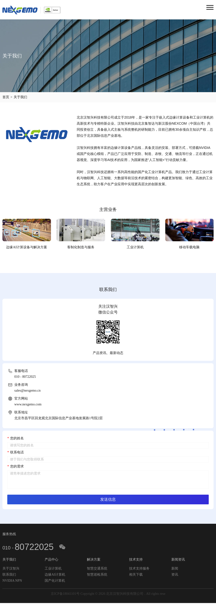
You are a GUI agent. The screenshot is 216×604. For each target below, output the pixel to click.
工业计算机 (53, 569)
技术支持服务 (139, 569)
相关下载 (136, 575)
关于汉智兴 (10, 569)
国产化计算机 (55, 581)
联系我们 (9, 575)
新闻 (174, 569)
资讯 (174, 575)
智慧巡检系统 (97, 575)
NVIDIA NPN (12, 581)
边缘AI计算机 (55, 575)
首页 (5, 97)
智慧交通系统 (97, 569)
